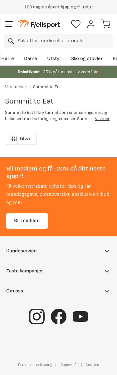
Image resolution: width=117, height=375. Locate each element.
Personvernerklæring (35, 364)
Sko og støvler (87, 58)
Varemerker (16, 87)
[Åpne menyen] (9, 24)
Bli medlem (27, 220)
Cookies (92, 364)
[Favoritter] (76, 24)
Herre (7, 58)
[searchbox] (65, 41)
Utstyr (54, 58)
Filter (21, 139)
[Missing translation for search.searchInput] (10, 41)
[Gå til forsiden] (39, 24)
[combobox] (58, 41)
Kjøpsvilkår (69, 364)
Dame (30, 58)
